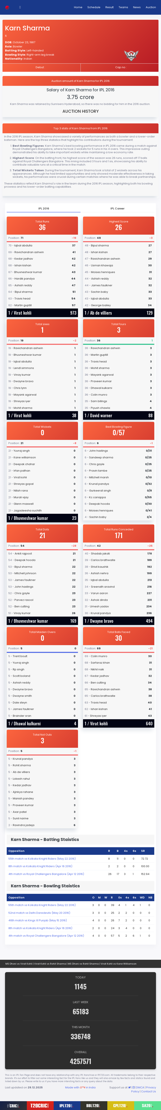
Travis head (22, 299)
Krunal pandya (99, 484)
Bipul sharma (23, 292)
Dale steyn (20, 703)
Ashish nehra (99, 573)
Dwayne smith (22, 696)
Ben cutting (22, 606)
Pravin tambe (98, 471)
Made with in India (80, 1087)
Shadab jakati (100, 554)
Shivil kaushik (99, 567)
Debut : (40, 67)
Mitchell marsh (99, 477)
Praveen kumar (101, 381)
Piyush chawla (100, 408)
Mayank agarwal (25, 395)
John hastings (98, 451)
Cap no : (121, 67)
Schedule (93, 7)
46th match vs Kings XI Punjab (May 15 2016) (37, 920)
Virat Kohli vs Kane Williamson (118, 963)
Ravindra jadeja (23, 825)
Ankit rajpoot (23, 554)
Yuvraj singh (22, 451)
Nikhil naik (97, 669)
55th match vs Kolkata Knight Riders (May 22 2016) (42, 859)
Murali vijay (21, 497)
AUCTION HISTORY (80, 111)
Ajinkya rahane (23, 792)
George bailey (101, 305)
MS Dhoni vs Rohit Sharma (83, 963)
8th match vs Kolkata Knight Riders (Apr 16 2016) (40, 866)
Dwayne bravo (24, 381)
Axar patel (20, 812)
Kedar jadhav (23, 259)
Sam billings (99, 401)
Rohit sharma (22, 765)
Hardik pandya (24, 279)
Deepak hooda (99, 504)
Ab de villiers (101, 313)
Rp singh (18, 669)
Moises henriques (103, 272)
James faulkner (101, 285)
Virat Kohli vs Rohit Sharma (50, 963)
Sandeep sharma (101, 457)
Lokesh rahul (21, 779)
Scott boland (21, 676)
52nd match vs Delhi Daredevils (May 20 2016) (39, 913)
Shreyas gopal (24, 484)
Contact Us (148, 1091)
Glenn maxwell (24, 504)
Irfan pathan (22, 471)
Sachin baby (99, 292)
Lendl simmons (24, 368)
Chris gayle (96, 464)
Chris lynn (20, 388)
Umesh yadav (99, 606)
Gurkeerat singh (100, 491)
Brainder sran (22, 716)
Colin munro (99, 395)
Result (109, 7)
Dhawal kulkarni (101, 388)
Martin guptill (23, 305)
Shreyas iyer (22, 401)
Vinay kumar (22, 375)
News (137, 7)
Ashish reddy (23, 285)
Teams (123, 7)
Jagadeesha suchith (28, 511)
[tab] (43, 208)
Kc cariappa (97, 497)
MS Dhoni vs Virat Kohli (18, 963)
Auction (151, 7)
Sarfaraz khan (100, 663)
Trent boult (20, 656)
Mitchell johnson (25, 573)
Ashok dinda (99, 600)
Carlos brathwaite (103, 560)
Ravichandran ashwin (29, 252)
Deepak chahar (24, 464)
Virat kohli (22, 313)
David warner (101, 415)
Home (78, 7)
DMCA (140, 1087)
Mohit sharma (23, 408)
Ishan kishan (22, 265)
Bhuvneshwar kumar (28, 272)
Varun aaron (99, 593)
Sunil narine (21, 818)
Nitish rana (21, 491)
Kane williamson (25, 457)
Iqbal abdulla (23, 245)
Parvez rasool (23, 600)
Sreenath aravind (103, 587)
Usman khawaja (102, 265)
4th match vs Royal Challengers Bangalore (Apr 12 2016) (46, 874)
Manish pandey (23, 798)
